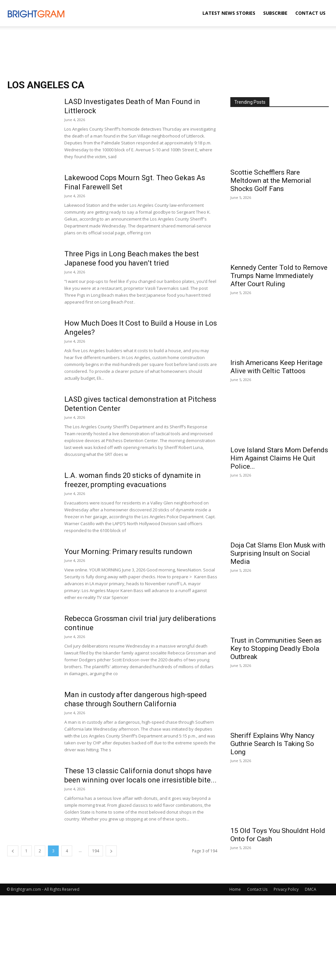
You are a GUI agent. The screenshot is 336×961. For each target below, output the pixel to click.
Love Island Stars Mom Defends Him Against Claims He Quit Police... (279, 458)
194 (95, 851)
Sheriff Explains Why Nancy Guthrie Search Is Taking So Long (272, 744)
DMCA (310, 889)
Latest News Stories (228, 13)
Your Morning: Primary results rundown (128, 551)
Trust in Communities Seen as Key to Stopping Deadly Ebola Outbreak (276, 648)
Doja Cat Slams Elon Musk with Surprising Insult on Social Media (277, 553)
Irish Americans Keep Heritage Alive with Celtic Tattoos (276, 367)
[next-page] (111, 850)
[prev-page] (12, 850)
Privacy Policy (286, 889)
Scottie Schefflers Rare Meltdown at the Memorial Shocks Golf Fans (270, 180)
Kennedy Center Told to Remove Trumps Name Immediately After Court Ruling (278, 276)
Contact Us (310, 13)
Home (235, 889)
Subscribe (275, 13)
